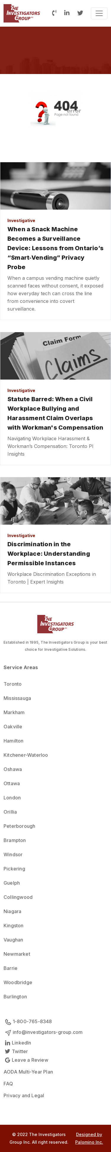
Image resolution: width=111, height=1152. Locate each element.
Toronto (13, 684)
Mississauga (17, 698)
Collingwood (18, 897)
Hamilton (14, 741)
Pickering (14, 869)
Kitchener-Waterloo (26, 755)
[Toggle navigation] (99, 13)
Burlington (15, 997)
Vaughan (13, 940)
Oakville (13, 727)
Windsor (13, 854)
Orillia (10, 812)
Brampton (15, 840)
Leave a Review (26, 1059)
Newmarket (17, 954)
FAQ (8, 1084)
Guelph (12, 883)
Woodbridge (18, 982)
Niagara (12, 911)
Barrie (10, 968)
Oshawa (13, 769)
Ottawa (12, 783)
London (12, 798)
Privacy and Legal (24, 1095)
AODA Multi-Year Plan (28, 1072)
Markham (14, 712)
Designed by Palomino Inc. (89, 1138)
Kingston (14, 925)
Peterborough (19, 826)
